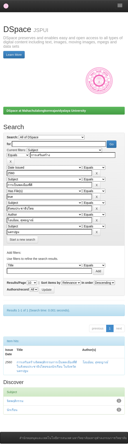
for (9, 144)
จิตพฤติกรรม (15, 401)
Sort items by (51, 282)
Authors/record (18, 289)
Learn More (14, 54)
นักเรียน (12, 410)
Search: (12, 137)
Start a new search (22, 239)
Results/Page (16, 282)
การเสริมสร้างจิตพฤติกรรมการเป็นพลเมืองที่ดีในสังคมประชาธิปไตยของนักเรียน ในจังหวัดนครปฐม (47, 366)
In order (87, 282)
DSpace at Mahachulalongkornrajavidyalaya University (46, 110)
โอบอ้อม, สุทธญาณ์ (95, 362)
